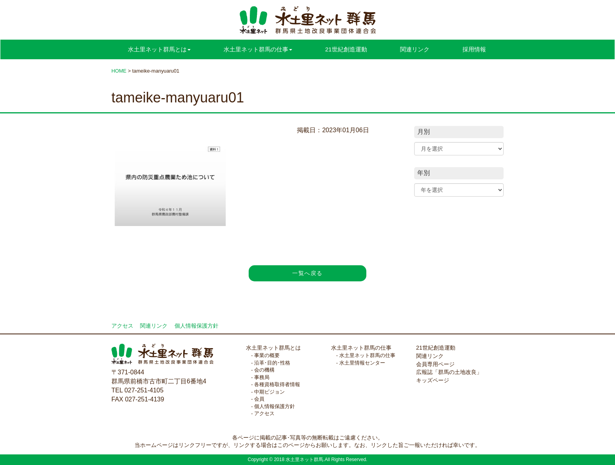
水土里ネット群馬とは (273, 348)
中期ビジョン (269, 392)
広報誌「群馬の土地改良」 (449, 372)
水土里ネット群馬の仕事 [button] (258, 49)
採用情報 (474, 49)
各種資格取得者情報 (277, 384)
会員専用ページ (435, 364)
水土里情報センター (362, 363)
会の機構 (264, 370)
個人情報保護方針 (196, 326)
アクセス (122, 326)
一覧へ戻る (307, 273)
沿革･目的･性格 (272, 363)
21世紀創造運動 (346, 49)
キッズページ (432, 380)
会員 (259, 399)
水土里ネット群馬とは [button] (159, 49)
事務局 (261, 377)
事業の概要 (267, 355)
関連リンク (414, 49)
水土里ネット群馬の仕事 (361, 348)
